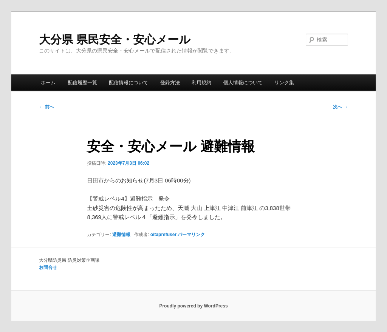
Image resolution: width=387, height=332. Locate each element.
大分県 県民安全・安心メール (114, 39)
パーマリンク (191, 234)
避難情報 (121, 234)
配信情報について (128, 82)
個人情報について (243, 82)
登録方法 (170, 82)
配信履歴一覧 (82, 82)
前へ (46, 107)
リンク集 (284, 82)
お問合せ (48, 267)
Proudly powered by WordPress (193, 306)
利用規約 (201, 82)
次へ (340, 107)
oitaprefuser (163, 234)
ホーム (48, 82)
